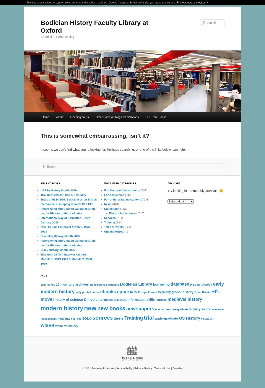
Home (45, 117)
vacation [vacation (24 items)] (207, 318)
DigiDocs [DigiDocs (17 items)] (195, 284)
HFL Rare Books (156, 117)
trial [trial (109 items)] (149, 318)
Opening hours (79, 117)
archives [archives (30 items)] (82, 284)
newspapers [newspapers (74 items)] (140, 308)
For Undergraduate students (123, 199)
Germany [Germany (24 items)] (164, 292)
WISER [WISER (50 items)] (47, 325)
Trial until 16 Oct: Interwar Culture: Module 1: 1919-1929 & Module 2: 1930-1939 (67, 259)
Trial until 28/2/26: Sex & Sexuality (63, 195)
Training (109, 222)
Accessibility (124, 368)
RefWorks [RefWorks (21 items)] (63, 318)
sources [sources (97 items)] (103, 318)
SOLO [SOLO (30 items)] (87, 318)
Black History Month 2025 (58, 250)
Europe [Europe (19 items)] (142, 292)
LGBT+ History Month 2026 (59, 190)
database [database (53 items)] (180, 284)
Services (110, 218)
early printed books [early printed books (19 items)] (87, 292)
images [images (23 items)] (108, 299)
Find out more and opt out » (192, 2)
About (59, 117)
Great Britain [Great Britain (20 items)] (202, 292)
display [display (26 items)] (207, 284)
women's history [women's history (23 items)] (66, 326)
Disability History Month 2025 (60, 236)
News (107, 204)
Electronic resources (123, 213)
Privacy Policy (143, 368)
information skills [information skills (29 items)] (141, 299)
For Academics (114, 195)
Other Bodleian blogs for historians (117, 117)
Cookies (177, 368)
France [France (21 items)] (152, 292)
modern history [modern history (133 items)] (62, 308)
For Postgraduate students (122, 190)
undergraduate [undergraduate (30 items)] (166, 318)
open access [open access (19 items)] (163, 309)
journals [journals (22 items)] (161, 299)
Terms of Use (162, 368)
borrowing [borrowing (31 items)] (161, 284)
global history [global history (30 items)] (182, 292)
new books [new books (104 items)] (111, 308)
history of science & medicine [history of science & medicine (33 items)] (77, 299)
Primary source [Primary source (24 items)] (200, 309)
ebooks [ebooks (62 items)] (108, 291)
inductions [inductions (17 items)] (120, 300)
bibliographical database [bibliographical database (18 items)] (104, 284)
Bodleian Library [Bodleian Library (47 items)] (136, 284)
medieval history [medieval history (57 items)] (184, 299)
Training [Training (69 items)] (133, 318)
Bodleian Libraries (102, 368)
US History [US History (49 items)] (189, 318)
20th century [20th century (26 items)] (65, 284)
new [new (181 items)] (90, 308)
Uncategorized (114, 231)
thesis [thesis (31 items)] (119, 318)
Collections (111, 208)
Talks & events (114, 227)
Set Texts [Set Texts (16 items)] (76, 318)
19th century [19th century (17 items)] (48, 284)
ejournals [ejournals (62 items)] (127, 291)
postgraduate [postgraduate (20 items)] (180, 309)
